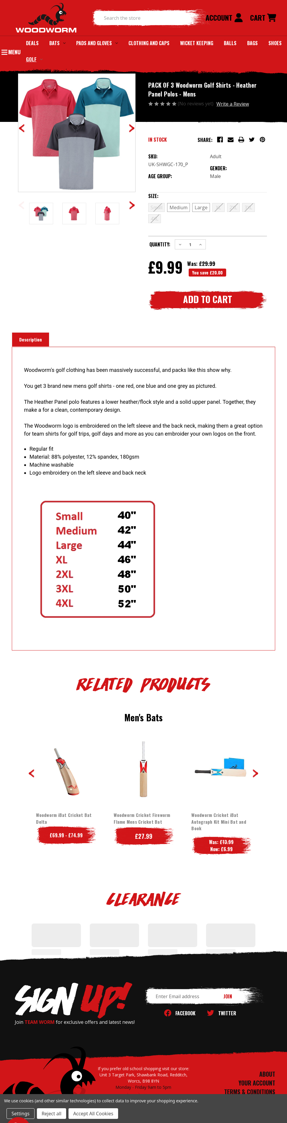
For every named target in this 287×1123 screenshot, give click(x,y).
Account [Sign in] (224, 17)
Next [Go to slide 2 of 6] (132, 128)
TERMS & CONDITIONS (249, 1091)
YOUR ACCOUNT (257, 1082)
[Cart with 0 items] (263, 18)
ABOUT (267, 1074)
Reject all (51, 1113)
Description (30, 339)
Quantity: (159, 244)
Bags (252, 43)
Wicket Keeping (196, 43)
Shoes (275, 43)
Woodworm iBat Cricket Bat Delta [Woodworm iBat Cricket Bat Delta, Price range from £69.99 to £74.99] (64, 818)
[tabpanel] (66, 791)
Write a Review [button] (232, 104)
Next (255, 773)
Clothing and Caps (148, 43)
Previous (31, 773)
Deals (32, 43)
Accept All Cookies (93, 1113)
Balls (230, 43)
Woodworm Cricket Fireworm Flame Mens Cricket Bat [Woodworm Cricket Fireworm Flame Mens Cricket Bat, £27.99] (142, 818)
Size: (165, 196)
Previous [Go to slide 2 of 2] (21, 205)
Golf (34, 59)
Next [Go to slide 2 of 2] (132, 205)
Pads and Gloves (97, 43)
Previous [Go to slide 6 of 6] (22, 128)
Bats (57, 43)
